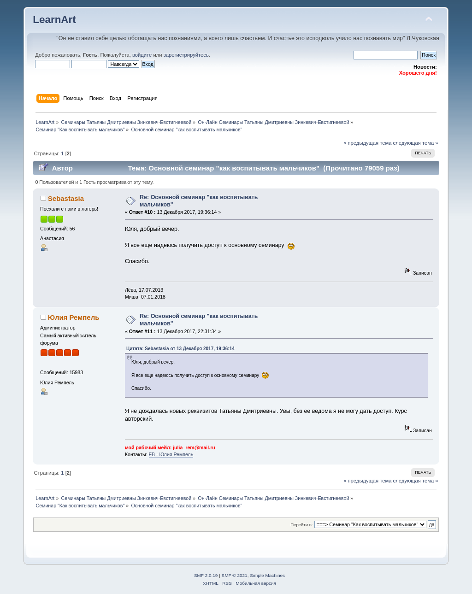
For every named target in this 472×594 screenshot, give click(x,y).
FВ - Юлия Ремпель (171, 454)
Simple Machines (267, 575)
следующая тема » (415, 143)
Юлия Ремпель (74, 317)
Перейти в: (301, 524)
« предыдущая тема (367, 143)
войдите (142, 55)
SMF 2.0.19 (206, 575)
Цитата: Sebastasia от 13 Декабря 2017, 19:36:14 (180, 348)
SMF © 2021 (235, 575)
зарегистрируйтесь (186, 55)
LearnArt (54, 19)
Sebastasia (66, 198)
